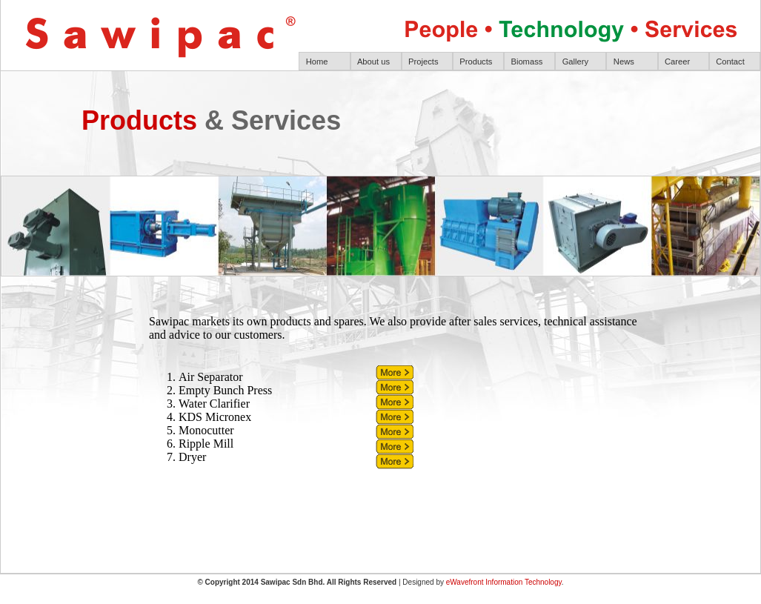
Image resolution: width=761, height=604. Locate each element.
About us (373, 61)
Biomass (526, 61)
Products (475, 61)
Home (317, 61)
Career (677, 61)
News (624, 61)
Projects (423, 61)
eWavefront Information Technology (504, 582)
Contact (730, 61)
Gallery (575, 61)
